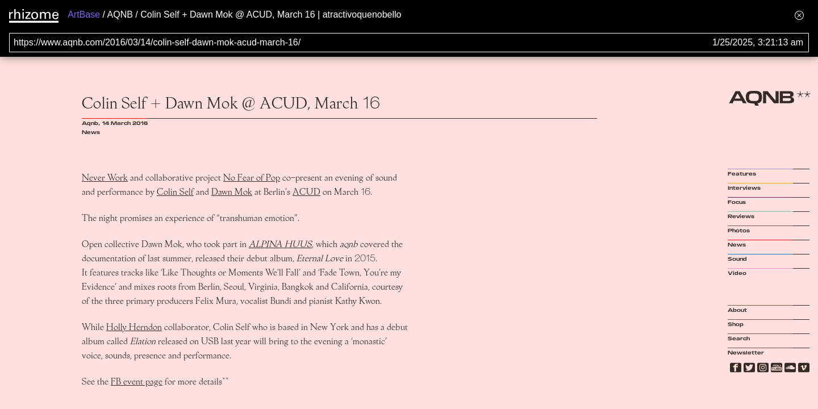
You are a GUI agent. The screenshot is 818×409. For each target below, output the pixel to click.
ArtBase (84, 14)
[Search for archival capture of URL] (409, 42)
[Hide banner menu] (799, 15)
